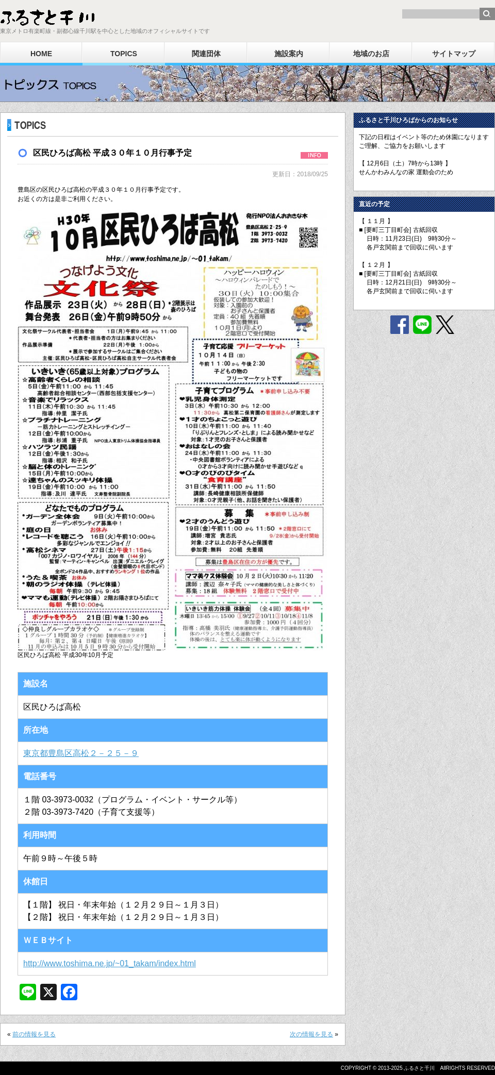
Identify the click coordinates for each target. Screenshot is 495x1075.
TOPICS (123, 53)
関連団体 (206, 53)
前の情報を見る (34, 1034)
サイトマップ (453, 53)
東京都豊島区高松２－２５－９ (81, 753)
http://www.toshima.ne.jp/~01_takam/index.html (109, 963)
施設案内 (288, 53)
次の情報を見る (311, 1034)
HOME (41, 53)
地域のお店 (371, 53)
